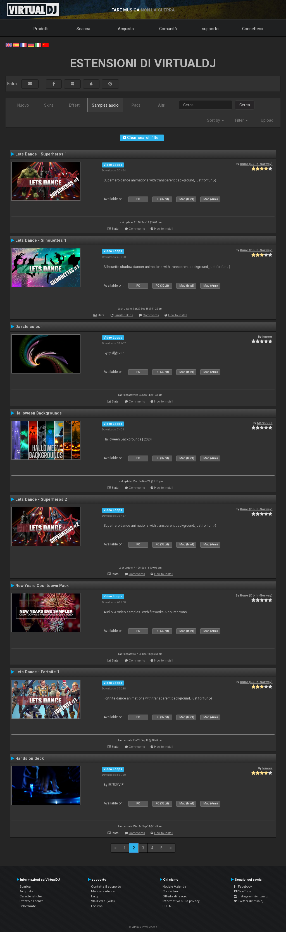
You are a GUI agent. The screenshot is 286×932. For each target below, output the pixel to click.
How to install (163, 229)
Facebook (243, 886)
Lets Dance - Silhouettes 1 (40, 240)
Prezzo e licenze (31, 901)
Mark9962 (264, 423)
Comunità (168, 29)
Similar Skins (124, 315)
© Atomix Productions (143, 927)
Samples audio (105, 105)
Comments (137, 229)
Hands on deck (29, 758)
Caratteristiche (31, 896)
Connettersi (252, 29)
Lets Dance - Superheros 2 (41, 499)
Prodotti (41, 29)
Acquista (126, 29)
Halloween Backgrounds (38, 413)
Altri (161, 105)
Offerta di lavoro (175, 896)
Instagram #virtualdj (251, 896)
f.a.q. (95, 896)
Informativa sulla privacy (181, 901)
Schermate (28, 906)
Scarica (83, 29)
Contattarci (171, 891)
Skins (49, 105)
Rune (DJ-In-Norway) (256, 164)
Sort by (215, 120)
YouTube (242, 891)
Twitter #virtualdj (248, 901)
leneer (267, 337)
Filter (241, 120)
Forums (97, 906)
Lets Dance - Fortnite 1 (37, 672)
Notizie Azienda (174, 886)
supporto (210, 29)
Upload (267, 120)
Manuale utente (103, 891)
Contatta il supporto (106, 886)
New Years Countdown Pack (42, 585)
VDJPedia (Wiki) (103, 901)
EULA (167, 906)
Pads (136, 105)
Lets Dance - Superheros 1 (41, 154)
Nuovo (23, 105)
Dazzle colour (28, 326)
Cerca (244, 105)
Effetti (74, 105)
